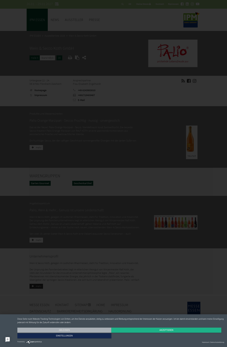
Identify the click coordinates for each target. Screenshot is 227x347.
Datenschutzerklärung (217, 342)
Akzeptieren (121, 336)
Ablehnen (48, 336)
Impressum (205, 342)
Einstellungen (193, 336)
